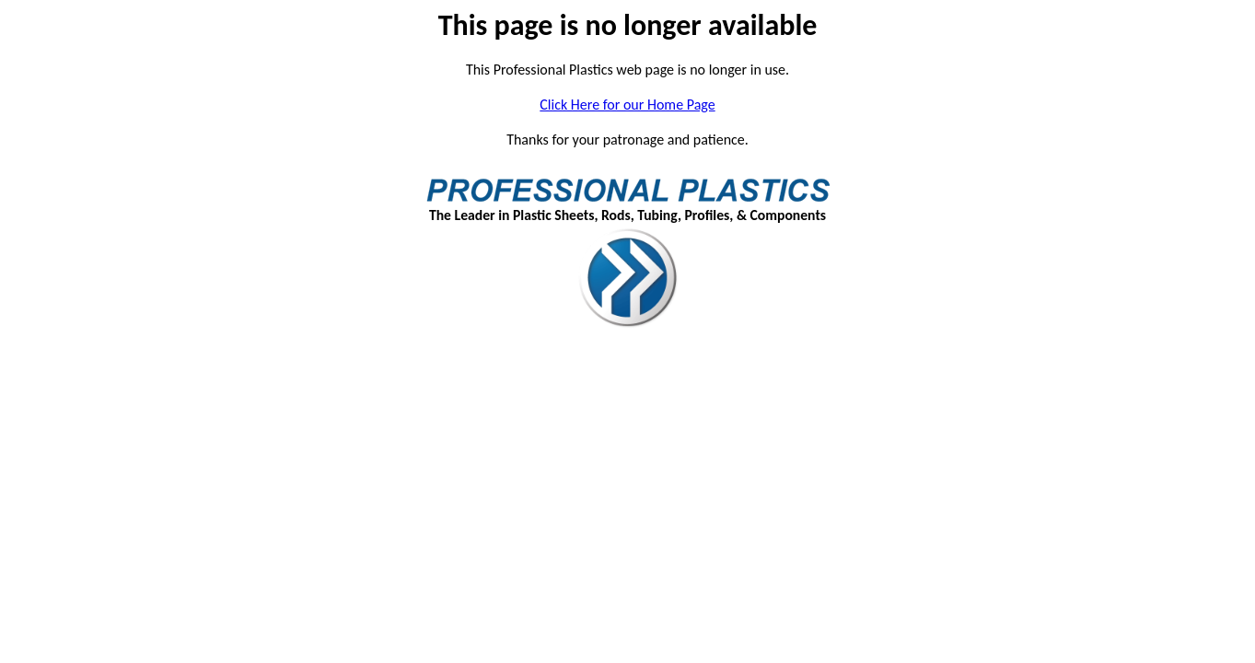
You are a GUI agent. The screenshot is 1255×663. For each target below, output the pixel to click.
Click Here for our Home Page (627, 104)
